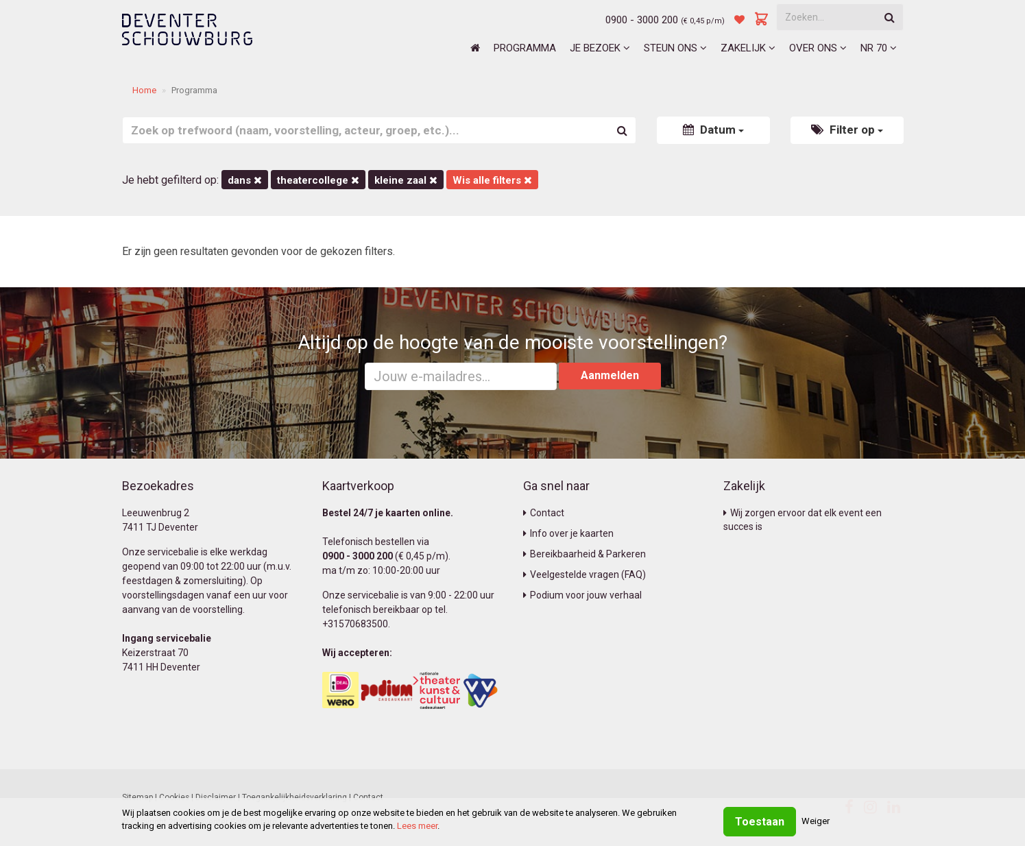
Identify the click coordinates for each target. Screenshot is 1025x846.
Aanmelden (610, 375)
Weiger (815, 821)
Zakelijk (748, 48)
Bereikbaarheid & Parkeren (584, 553)
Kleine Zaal (405, 180)
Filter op (847, 129)
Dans (245, 180)
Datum (713, 129)
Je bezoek (600, 48)
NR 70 (878, 48)
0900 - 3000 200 (641, 20)
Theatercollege (318, 180)
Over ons (818, 48)
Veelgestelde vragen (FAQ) (584, 574)
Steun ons (675, 48)
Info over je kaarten (568, 533)
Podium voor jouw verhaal (582, 595)
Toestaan (759, 821)
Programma (525, 48)
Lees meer (417, 826)
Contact (543, 512)
